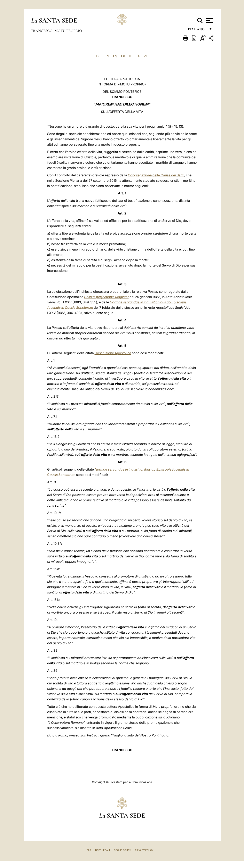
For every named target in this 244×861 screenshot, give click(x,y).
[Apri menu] (209, 20)
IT (130, 56)
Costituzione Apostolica (113, 353)
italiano (197, 30)
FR (123, 56)
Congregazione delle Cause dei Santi (156, 175)
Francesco (42, 30)
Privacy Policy (144, 850)
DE (98, 56)
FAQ (89, 850)
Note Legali (102, 850)
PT (146, 56)
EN (107, 56)
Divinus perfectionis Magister (106, 297)
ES (115, 56)
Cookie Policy (122, 850)
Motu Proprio (68, 30)
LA (138, 56)
